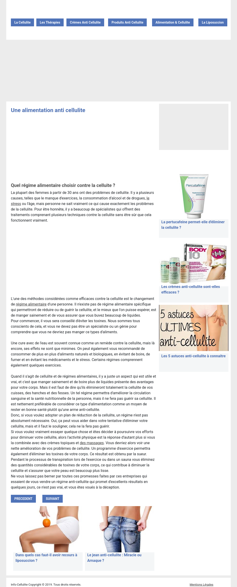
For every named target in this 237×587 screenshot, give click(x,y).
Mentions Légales (201, 584)
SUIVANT (52, 499)
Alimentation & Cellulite (173, 22)
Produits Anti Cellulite (127, 22)
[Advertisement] (118, 71)
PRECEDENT (23, 499)
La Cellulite (22, 22)
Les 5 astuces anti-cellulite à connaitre (193, 356)
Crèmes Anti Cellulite (85, 22)
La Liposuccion (213, 22)
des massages (92, 443)
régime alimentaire (31, 304)
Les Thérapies (50, 22)
